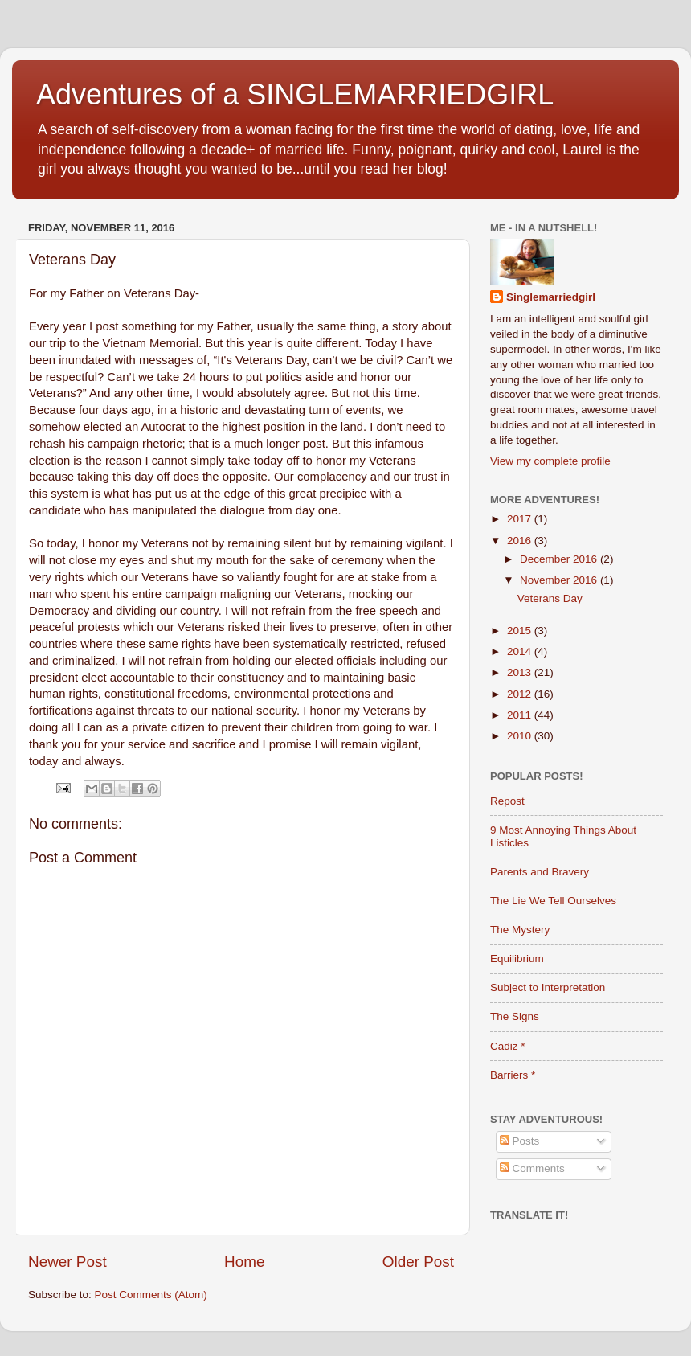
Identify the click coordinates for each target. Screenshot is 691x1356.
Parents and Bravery (539, 872)
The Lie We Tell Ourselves (553, 901)
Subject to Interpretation (547, 987)
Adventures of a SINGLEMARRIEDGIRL (295, 94)
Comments (532, 1168)
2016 (520, 541)
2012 (520, 694)
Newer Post (67, 1261)
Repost (507, 801)
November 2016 (560, 580)
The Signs (514, 1016)
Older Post (418, 1261)
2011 (520, 715)
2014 (520, 651)
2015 (520, 631)
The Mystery (520, 930)
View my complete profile (550, 461)
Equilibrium (517, 958)
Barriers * (512, 1075)
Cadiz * (507, 1046)
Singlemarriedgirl (550, 297)
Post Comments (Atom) (151, 1294)
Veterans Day (550, 598)
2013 (520, 672)
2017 (520, 519)
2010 (520, 736)
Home (244, 1261)
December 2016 (560, 559)
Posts (520, 1141)
